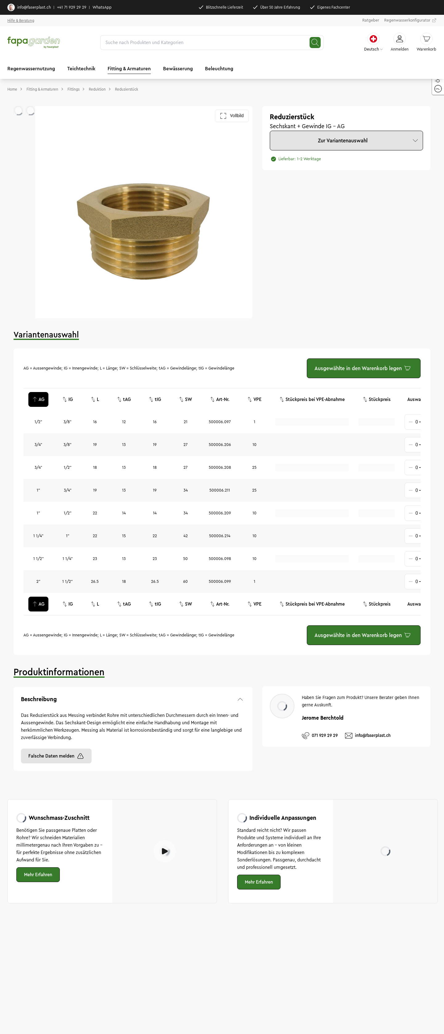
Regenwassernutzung (31, 68)
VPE (254, 399)
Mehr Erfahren (38, 874)
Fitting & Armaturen (129, 68)
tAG (124, 399)
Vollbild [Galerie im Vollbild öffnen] (232, 116)
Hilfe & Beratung (20, 20)
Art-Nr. (219, 399)
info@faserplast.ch (29, 7)
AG (38, 399)
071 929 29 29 (320, 735)
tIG (155, 399)
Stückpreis (377, 399)
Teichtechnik (81, 68)
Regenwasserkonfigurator (410, 20)
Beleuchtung (219, 68)
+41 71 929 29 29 (71, 7)
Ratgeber (370, 20)
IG (67, 399)
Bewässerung (178, 68)
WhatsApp (102, 7)
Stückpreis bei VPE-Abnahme (312, 399)
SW (185, 399)
